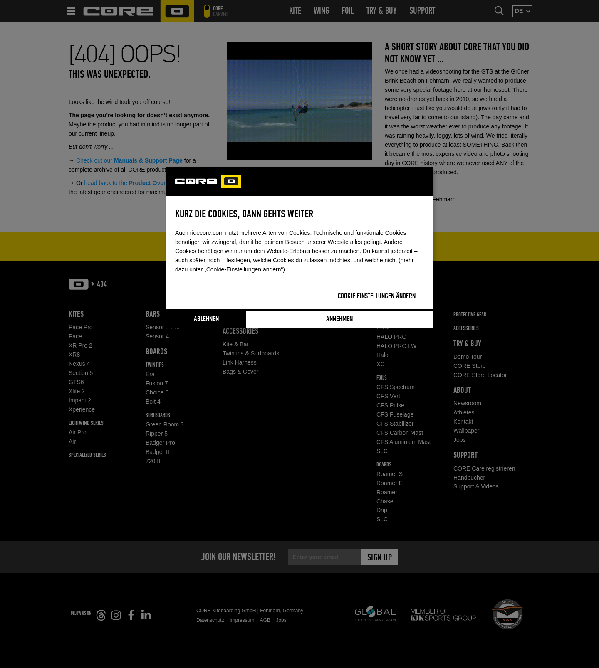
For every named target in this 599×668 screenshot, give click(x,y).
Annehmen (339, 319)
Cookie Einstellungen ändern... (379, 296)
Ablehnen (206, 319)
